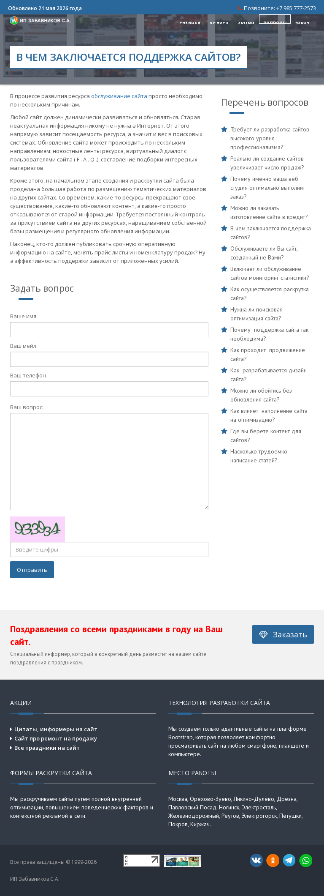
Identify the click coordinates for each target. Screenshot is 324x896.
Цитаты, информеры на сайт (55, 729)
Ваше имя (23, 316)
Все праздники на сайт (47, 747)
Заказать (283, 634)
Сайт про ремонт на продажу (55, 738)
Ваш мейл (23, 346)
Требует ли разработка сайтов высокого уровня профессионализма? (269, 138)
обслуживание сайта (119, 96)
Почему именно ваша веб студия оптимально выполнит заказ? (267, 187)
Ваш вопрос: (26, 407)
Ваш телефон (28, 375)
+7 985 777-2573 (296, 8)
